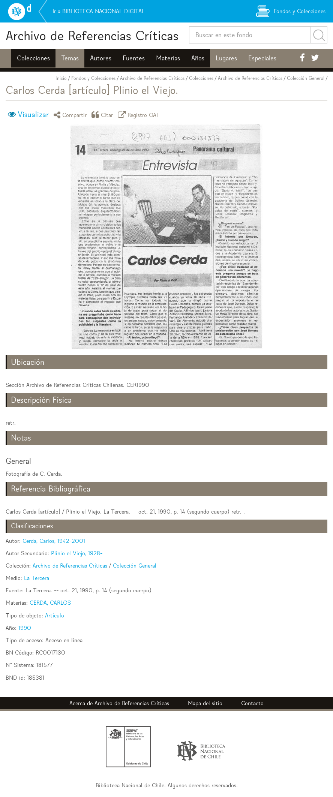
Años (197, 58)
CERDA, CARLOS (50, 602)
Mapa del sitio (205, 703)
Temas (70, 58)
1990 (24, 627)
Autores (100, 58)
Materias (168, 58)
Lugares (226, 58)
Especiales (262, 58)
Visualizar (33, 114)
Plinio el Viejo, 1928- (76, 553)
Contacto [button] (252, 703)
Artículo (54, 615)
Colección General (305, 78)
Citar (104, 114)
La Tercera (36, 577)
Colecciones (33, 58)
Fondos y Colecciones (93, 78)
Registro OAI (139, 114)
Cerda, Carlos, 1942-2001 (53, 540)
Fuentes (134, 58)
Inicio (61, 78)
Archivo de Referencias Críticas (92, 35)
